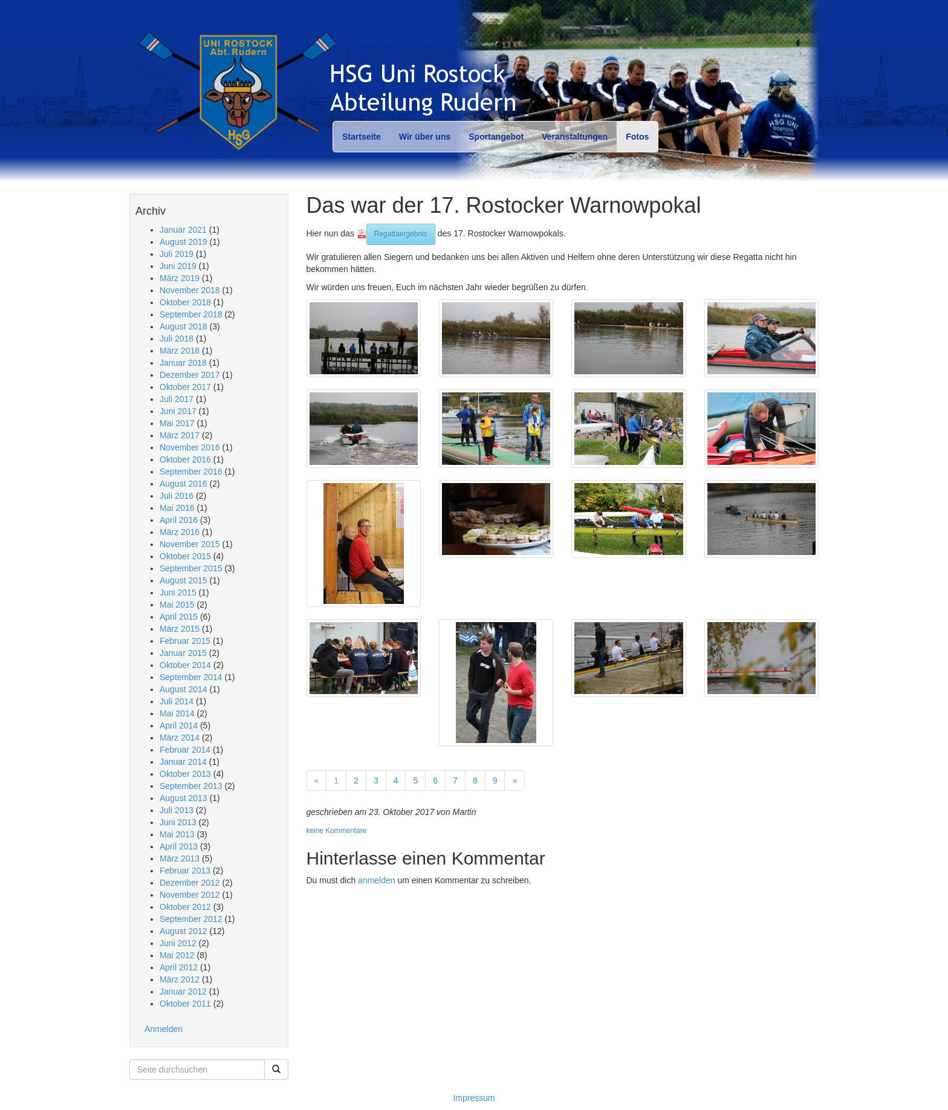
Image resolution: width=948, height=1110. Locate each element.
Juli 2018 (176, 338)
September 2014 (191, 677)
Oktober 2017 (185, 387)
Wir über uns (424, 136)
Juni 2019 (178, 266)
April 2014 (179, 725)
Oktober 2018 (185, 302)
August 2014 (183, 689)
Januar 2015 (183, 653)
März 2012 (180, 979)
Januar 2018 (183, 363)
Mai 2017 (177, 423)
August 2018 (183, 326)
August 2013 (183, 798)
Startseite (361, 136)
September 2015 (191, 568)
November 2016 (190, 447)
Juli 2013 (176, 810)
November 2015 (190, 544)
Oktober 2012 (185, 907)
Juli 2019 (176, 254)
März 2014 (180, 737)
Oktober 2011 (185, 1003)
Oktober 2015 (185, 556)
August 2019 (183, 242)
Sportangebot (496, 136)
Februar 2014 (185, 750)
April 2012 (179, 967)
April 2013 (179, 846)
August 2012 (183, 931)
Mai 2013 (177, 834)
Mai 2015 (177, 604)
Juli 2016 (176, 496)
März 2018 (180, 350)
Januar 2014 (183, 762)
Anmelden (163, 1029)
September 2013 (191, 786)
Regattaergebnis (400, 234)
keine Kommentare (337, 830)
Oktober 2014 (185, 665)
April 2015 (179, 617)
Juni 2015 (178, 592)
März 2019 (180, 278)
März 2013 (180, 858)
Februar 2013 (185, 870)
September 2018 (191, 314)
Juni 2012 (178, 943)
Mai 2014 (177, 713)
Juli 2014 (176, 701)
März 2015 (180, 629)
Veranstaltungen (575, 136)
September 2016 (191, 471)
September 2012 (191, 919)
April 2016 (179, 520)
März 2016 (180, 532)
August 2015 (183, 580)
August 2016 (183, 483)
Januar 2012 (183, 991)
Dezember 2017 (190, 375)
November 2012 (190, 895)
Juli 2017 (176, 399)
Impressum (474, 1098)
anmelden (376, 880)
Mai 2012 (177, 955)
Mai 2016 (177, 508)
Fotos (637, 136)
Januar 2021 (183, 230)
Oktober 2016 (185, 459)
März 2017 (180, 435)
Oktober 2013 (185, 774)
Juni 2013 (178, 822)
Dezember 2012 (190, 883)
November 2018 (190, 290)
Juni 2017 (178, 411)
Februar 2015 (185, 641)
